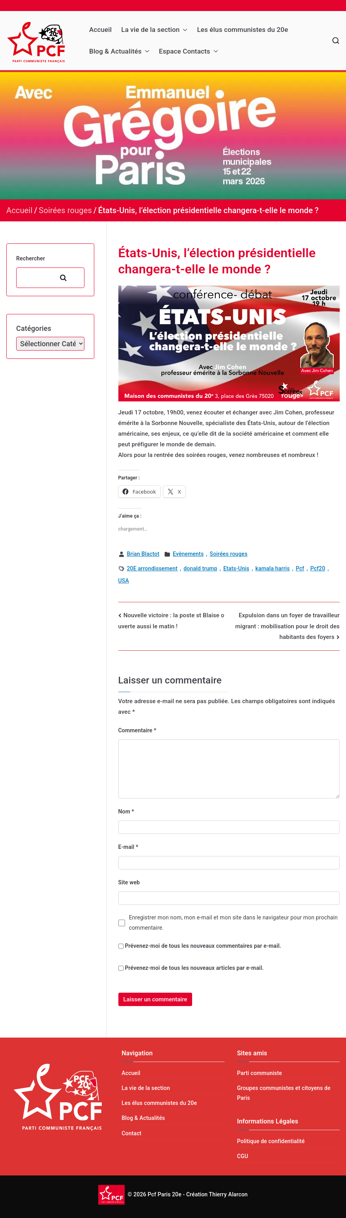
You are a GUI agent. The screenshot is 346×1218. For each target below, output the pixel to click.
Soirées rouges (229, 554)
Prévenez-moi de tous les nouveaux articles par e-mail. (194, 968)
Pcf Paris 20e (164, 1194)
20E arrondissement (152, 568)
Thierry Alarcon (228, 1194)
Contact (131, 1133)
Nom (126, 811)
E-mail (128, 847)
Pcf (300, 568)
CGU (242, 1156)
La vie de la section (154, 30)
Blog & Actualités (119, 51)
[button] (183, 30)
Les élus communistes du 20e (242, 29)
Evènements (188, 554)
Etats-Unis (236, 568)
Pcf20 (317, 568)
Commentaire (137, 730)
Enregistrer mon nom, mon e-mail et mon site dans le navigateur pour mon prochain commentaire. (233, 922)
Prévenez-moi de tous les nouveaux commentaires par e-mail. (203, 946)
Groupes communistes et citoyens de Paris (284, 1093)
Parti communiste (259, 1073)
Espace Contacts (188, 51)
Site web (129, 882)
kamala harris (272, 568)
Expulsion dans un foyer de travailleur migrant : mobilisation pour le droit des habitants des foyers (287, 626)
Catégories (33, 328)
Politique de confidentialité (271, 1141)
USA (123, 580)
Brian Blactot (143, 554)
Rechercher (30, 258)
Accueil (100, 29)
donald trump (200, 568)
